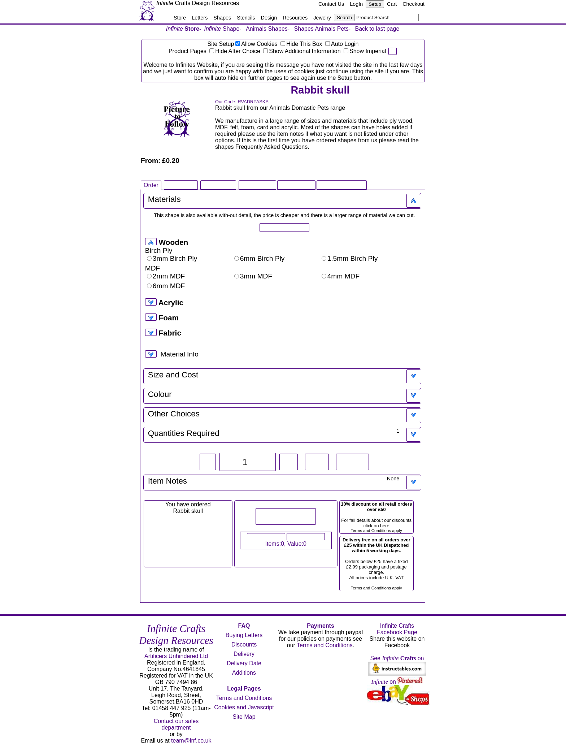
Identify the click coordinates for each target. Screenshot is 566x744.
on (397, 682)
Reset (352, 462)
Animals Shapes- (267, 29)
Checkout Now (306, 537)
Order (151, 185)
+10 (317, 462)
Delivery (244, 654)
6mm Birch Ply (259, 258)
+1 (288, 462)
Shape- (222, 29)
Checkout (413, 4)
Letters (200, 18)
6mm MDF (166, 286)
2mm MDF (166, 276)
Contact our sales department (176, 724)
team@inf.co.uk (191, 740)
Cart (392, 4)
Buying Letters (244, 635)
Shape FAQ (218, 185)
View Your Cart (266, 537)
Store (180, 18)
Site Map (243, 717)
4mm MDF (341, 276)
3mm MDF (253, 276)
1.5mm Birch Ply (350, 258)
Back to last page (377, 29)
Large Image (296, 185)
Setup (375, 4)
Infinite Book (257, 185)
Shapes (222, 18)
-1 (208, 462)
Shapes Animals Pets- (322, 29)
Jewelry (322, 18)
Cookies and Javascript (244, 707)
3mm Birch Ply (172, 258)
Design (269, 18)
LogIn (356, 4)
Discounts (244, 644)
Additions (244, 673)
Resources (295, 18)
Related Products (341, 185)
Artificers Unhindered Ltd (176, 656)
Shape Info (181, 185)
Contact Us (331, 4)
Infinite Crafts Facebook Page (397, 629)
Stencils (246, 18)
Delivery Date (244, 663)
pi (393, 51)
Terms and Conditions (244, 698)
